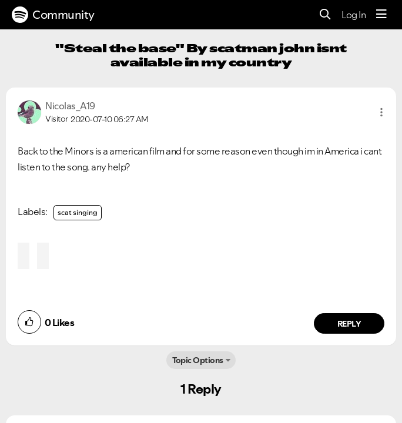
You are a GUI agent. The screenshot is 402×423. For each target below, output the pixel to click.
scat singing (78, 212)
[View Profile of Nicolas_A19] (70, 105)
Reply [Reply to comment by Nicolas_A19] (349, 324)
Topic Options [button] (197, 360)
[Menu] (381, 15)
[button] (381, 112)
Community (53, 14)
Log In (353, 14)
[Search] (325, 15)
